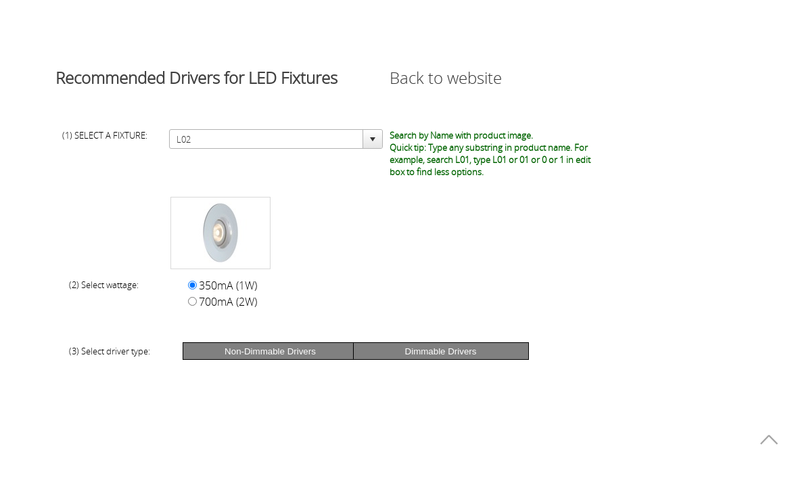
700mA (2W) (228, 301)
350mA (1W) (228, 285)
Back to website (446, 77)
